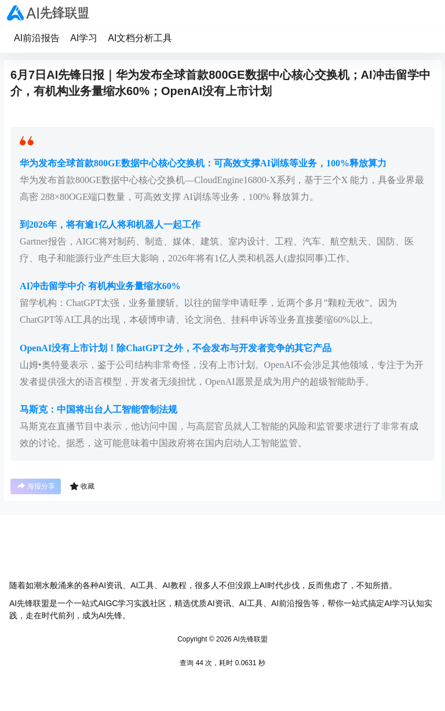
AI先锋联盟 (250, 639)
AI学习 (83, 38)
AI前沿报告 (37, 38)
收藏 (82, 486)
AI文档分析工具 (140, 38)
